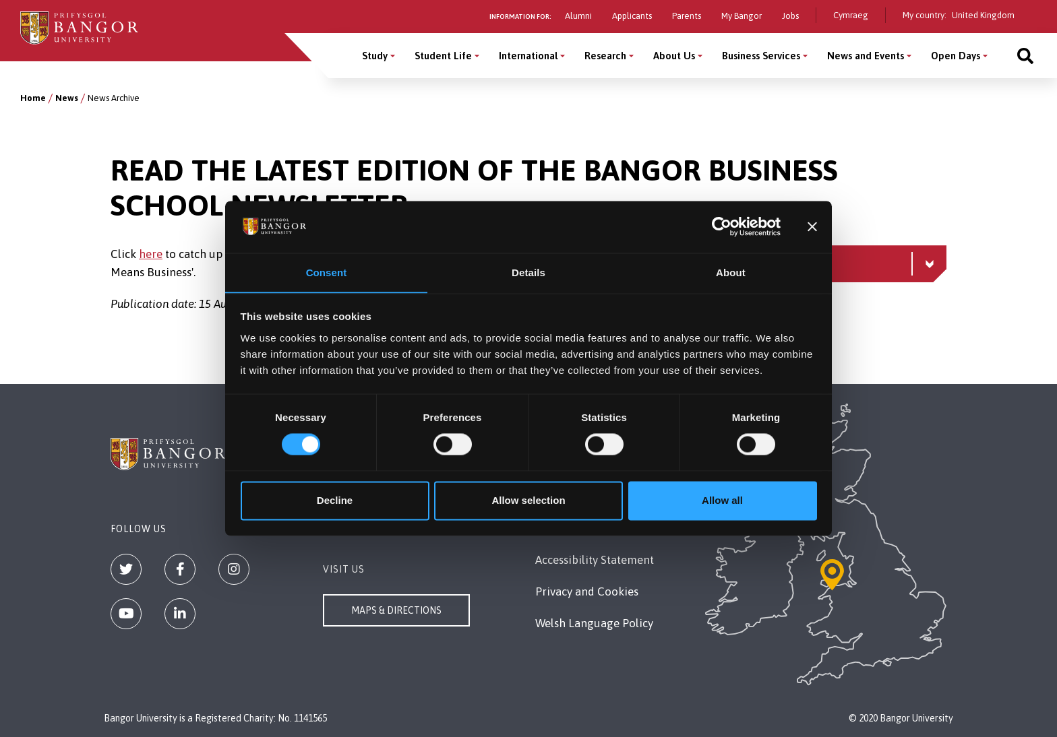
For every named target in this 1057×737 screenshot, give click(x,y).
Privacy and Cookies (586, 591)
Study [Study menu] (375, 55)
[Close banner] (812, 226)
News (66, 98)
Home (33, 98)
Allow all (722, 501)
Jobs (790, 16)
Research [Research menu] (605, 55)
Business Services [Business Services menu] (761, 55)
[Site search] (1025, 55)
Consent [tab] (326, 272)
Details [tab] (528, 272)
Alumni (578, 16)
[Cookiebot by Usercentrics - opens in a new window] (722, 226)
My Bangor (741, 16)
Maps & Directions (396, 610)
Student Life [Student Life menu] (443, 55)
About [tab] (731, 272)
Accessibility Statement (594, 560)
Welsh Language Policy (594, 623)
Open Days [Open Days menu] (955, 55)
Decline (335, 501)
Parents (686, 16)
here (150, 254)
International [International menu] (528, 55)
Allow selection (528, 501)
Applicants (632, 16)
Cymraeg (850, 15)
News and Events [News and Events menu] (865, 55)
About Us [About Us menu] (674, 55)
